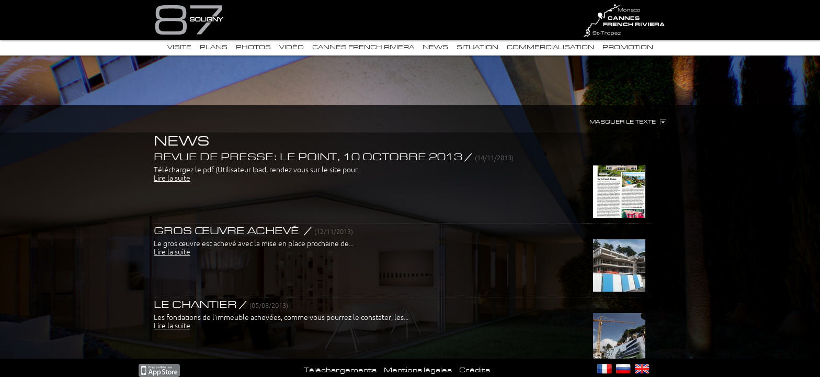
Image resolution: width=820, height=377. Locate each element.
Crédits (474, 370)
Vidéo (291, 47)
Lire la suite (172, 178)
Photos (253, 47)
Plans (213, 47)
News (435, 47)
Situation (477, 47)
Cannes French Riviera (363, 47)
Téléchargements (340, 370)
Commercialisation (550, 47)
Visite (179, 47)
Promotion (627, 47)
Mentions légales (418, 370)
